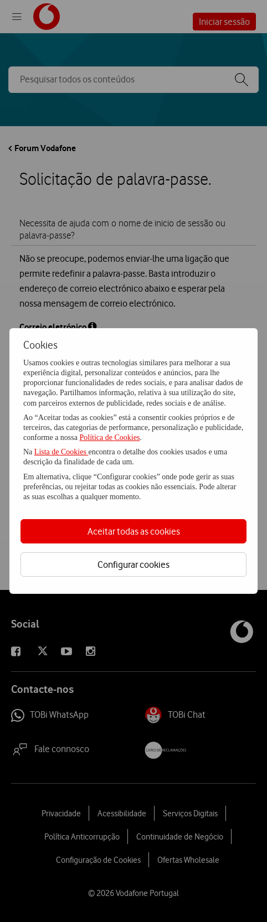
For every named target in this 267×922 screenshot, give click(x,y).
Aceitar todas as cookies (134, 531)
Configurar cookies (133, 564)
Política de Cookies (109, 437)
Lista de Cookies (61, 452)
